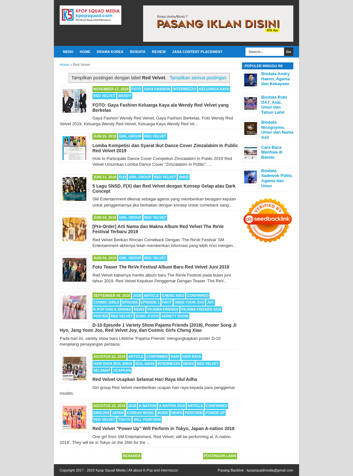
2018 (137, 295)
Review (159, 52)
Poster (100, 316)
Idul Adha (145, 364)
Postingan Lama (220, 456)
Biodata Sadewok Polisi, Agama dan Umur (277, 178)
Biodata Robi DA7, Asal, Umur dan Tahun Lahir (274, 105)
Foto (136, 89)
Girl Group (130, 136)
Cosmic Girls (106, 302)
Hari (175, 356)
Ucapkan (122, 370)
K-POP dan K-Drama (112, 309)
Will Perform (147, 419)
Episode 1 (150, 302)
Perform (193, 413)
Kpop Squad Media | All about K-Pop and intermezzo (137, 470)
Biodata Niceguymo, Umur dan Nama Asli (277, 130)
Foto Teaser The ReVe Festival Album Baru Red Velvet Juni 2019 (160, 266)
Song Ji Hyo (147, 316)
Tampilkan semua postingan (197, 77)
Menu (68, 52)
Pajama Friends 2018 (201, 309)
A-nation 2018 (172, 406)
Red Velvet (104, 96)
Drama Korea (110, 52)
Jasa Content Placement (197, 52)
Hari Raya (191, 356)
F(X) (122, 177)
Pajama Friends (162, 309)
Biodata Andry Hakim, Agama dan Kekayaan (275, 78)
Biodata (137, 52)
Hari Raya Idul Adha (113, 364)
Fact (167, 302)
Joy (210, 302)
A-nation (147, 406)
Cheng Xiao (173, 295)
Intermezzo (184, 89)
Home (85, 52)
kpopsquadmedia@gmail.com (270, 470)
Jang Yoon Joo (189, 302)
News (139, 309)
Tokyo (124, 419)
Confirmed (198, 295)
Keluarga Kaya (214, 89)
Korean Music (140, 413)
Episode (130, 302)
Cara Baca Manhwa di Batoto (271, 152)
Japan (118, 413)
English (101, 413)
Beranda (132, 456)
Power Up (215, 413)
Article (151, 295)
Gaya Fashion (157, 89)
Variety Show (174, 316)
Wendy (124, 96)
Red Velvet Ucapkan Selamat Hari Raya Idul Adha (144, 379)
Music (162, 413)
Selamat (101, 370)
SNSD (184, 177)
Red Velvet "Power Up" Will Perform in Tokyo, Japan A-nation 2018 (163, 428)
